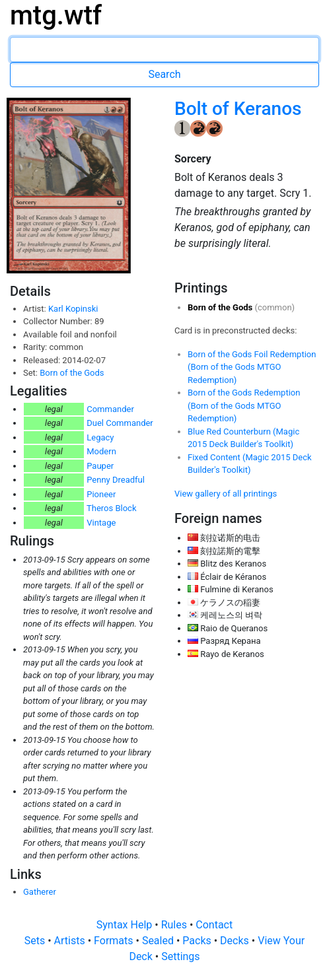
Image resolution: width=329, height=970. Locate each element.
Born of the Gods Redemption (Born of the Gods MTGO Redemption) (244, 405)
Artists (71, 940)
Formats (114, 940)
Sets (36, 940)
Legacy (100, 437)
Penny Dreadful (116, 480)
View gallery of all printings (225, 494)
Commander (110, 409)
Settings (180, 956)
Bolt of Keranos (237, 109)
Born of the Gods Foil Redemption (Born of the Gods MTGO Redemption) (252, 367)
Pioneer (101, 494)
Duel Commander (120, 423)
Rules (175, 924)
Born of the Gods (72, 373)
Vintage (101, 523)
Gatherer (39, 892)
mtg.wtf (56, 15)
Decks (236, 940)
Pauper (100, 466)
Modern (101, 451)
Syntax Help (125, 924)
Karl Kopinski (73, 309)
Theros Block (112, 508)
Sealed (159, 940)
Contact (214, 924)
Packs (197, 940)
